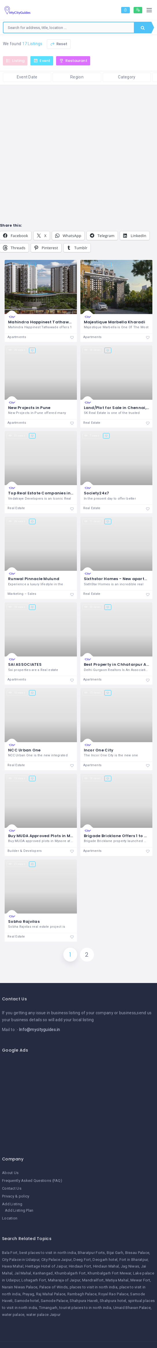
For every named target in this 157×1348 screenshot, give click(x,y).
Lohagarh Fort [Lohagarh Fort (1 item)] (33, 1280)
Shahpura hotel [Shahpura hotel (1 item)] (113, 1301)
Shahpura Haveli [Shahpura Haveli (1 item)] (84, 1301)
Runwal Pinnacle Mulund (33, 579)
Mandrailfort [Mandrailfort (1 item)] (93, 1280)
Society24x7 (96, 493)
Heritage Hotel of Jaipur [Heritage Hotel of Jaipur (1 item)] (46, 1266)
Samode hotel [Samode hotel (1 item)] (26, 1301)
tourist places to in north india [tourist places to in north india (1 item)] (85, 1307)
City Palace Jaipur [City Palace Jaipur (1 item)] (56, 1259)
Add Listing (12, 1204)
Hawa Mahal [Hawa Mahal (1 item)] (12, 1266)
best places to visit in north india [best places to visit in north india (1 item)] (47, 1252)
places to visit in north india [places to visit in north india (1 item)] (93, 1287)
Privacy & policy (15, 1196)
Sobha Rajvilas (24, 921)
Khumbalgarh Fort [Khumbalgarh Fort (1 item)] (70, 1273)
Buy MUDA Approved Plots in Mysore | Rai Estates (58, 836)
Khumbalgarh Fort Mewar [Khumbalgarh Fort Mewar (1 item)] (109, 1273)
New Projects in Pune (29, 407)
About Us (10, 1173)
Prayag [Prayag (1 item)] (28, 1294)
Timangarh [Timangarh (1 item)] (48, 1307)
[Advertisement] (76, 1101)
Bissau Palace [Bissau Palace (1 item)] (137, 1252)
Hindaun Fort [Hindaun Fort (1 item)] (80, 1266)
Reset (58, 44)
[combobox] (68, 27)
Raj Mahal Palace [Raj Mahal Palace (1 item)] (50, 1294)
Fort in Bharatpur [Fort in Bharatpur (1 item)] (133, 1259)
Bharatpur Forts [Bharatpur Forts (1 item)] (91, 1252)
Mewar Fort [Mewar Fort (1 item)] (140, 1280)
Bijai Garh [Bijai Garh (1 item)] (115, 1252)
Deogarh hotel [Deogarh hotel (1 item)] (105, 1259)
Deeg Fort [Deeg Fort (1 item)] (82, 1259)
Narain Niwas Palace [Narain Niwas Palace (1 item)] (19, 1287)
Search (143, 28)
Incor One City (99, 750)
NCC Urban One (24, 750)
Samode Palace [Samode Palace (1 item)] (54, 1301)
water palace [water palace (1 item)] (13, 1314)
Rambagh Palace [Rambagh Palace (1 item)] (82, 1294)
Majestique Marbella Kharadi (114, 322)
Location (9, 1218)
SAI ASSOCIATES (25, 664)
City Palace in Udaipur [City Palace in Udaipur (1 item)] (20, 1259)
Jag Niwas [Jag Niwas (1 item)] (130, 1266)
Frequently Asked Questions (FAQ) (32, 1180)
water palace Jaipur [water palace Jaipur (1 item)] (43, 1314)
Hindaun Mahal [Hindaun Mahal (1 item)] (106, 1266)
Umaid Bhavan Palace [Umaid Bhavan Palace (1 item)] (132, 1307)
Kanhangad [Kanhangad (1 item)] (43, 1273)
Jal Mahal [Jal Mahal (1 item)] (22, 1273)
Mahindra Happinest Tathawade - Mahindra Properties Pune (72, 322)
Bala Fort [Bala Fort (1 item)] (10, 1252)
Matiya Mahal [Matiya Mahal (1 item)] (117, 1280)
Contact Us (11, 1188)
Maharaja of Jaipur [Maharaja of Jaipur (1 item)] (64, 1280)
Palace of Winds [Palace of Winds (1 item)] (53, 1287)
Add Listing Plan (19, 1210)
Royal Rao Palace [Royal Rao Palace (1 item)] (113, 1294)
